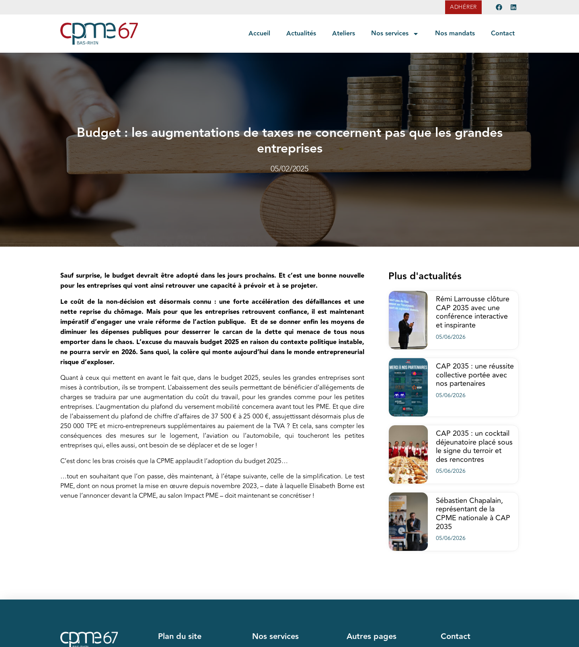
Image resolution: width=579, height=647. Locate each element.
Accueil (259, 34)
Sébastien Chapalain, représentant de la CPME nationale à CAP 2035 (473, 513)
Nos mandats (455, 34)
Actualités (301, 34)
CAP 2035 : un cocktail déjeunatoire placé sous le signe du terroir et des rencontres (474, 446)
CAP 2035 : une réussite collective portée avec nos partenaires (475, 375)
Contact (503, 34)
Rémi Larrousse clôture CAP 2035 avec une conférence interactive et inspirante (472, 312)
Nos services (395, 34)
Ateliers (343, 34)
